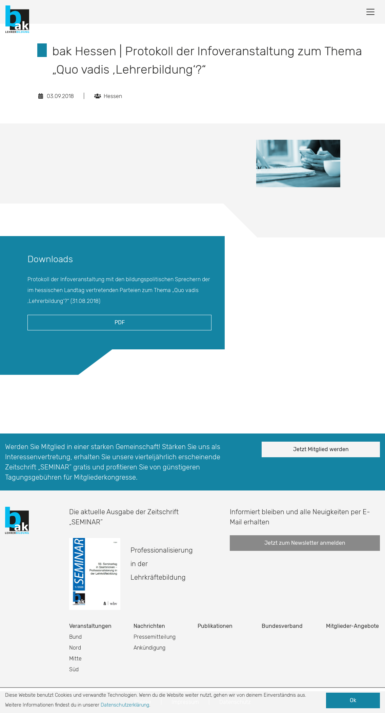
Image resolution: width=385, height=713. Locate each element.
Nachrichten (149, 626)
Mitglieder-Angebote (352, 626)
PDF (120, 322)
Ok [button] (353, 700)
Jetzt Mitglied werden (321, 449)
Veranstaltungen (90, 626)
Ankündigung (149, 647)
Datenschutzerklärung (125, 705)
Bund (75, 637)
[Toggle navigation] (370, 11)
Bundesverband (282, 626)
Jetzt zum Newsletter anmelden (304, 543)
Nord (75, 647)
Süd (74, 669)
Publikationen (215, 626)
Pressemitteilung (155, 637)
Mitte (75, 658)
